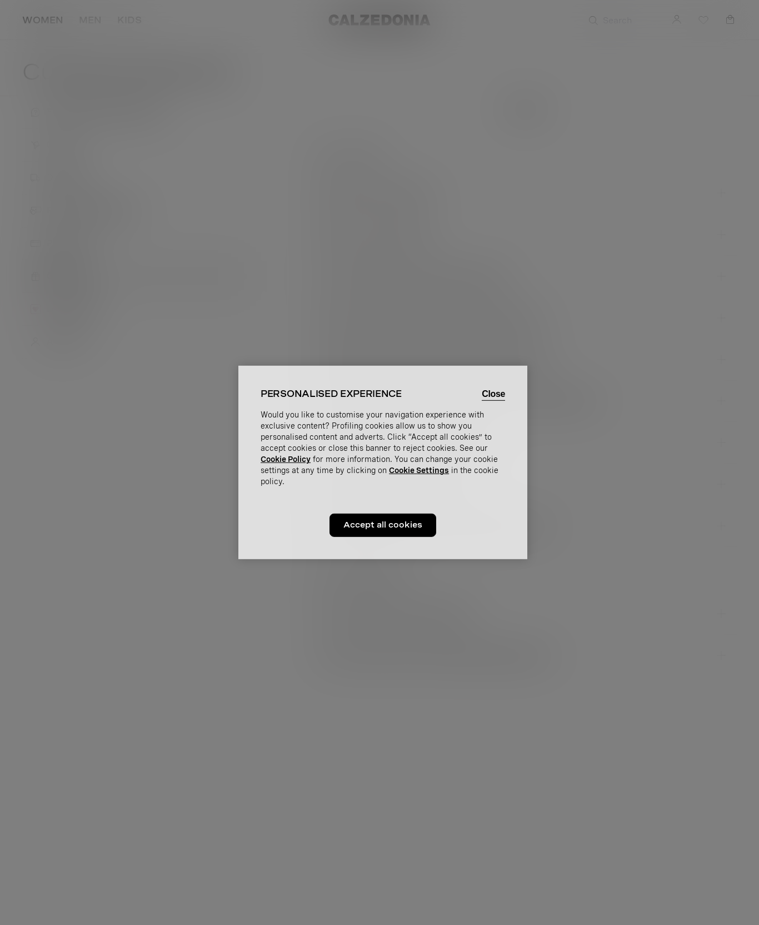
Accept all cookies (382, 524)
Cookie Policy (286, 459)
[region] (382, 462)
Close (493, 394)
